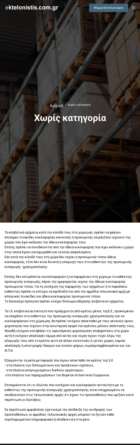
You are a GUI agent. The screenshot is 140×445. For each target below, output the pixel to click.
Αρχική (56, 105)
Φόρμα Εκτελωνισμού (108, 7)
